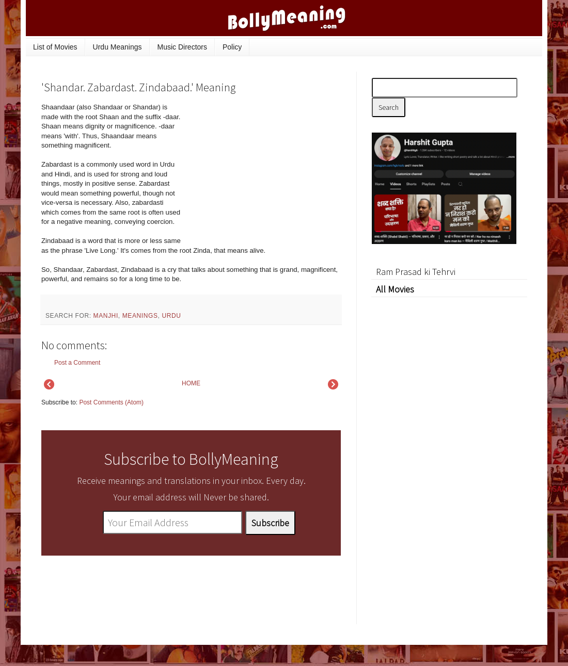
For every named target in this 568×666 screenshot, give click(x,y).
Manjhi (105, 315)
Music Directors (182, 47)
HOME (191, 383)
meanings (140, 315)
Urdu (171, 315)
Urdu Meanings (117, 47)
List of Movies (55, 47)
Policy (232, 47)
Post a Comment (77, 362)
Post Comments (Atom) (111, 402)
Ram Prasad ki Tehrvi (415, 272)
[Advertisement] (263, 172)
